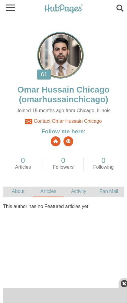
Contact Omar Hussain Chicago (63, 121)
